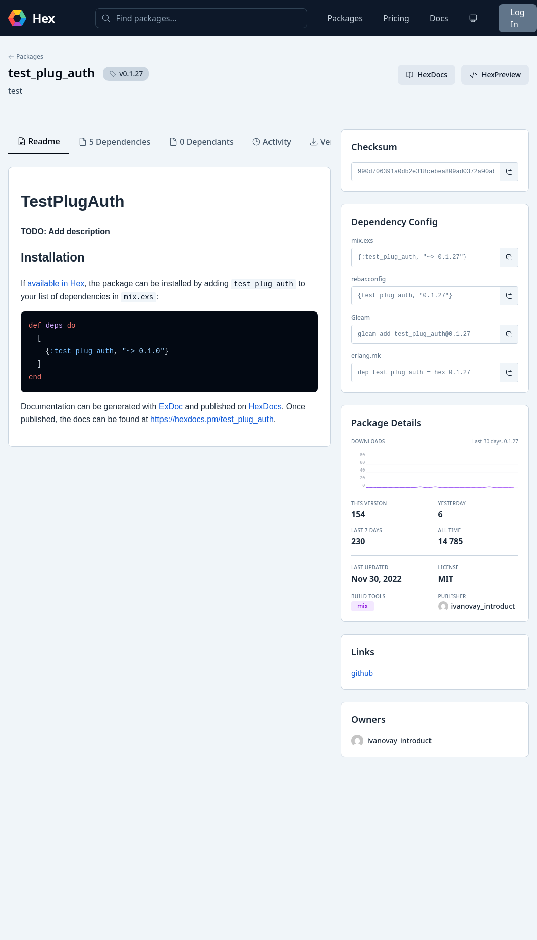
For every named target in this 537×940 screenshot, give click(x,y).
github (362, 673)
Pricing (396, 18)
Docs (438, 18)
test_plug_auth (51, 72)
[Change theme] (473, 18)
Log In (518, 18)
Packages (345, 18)
